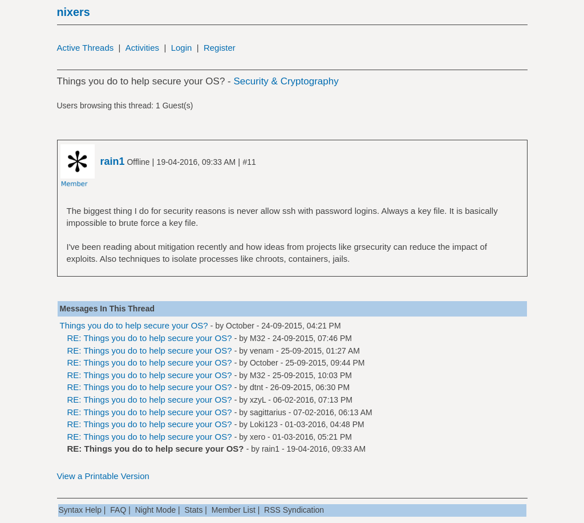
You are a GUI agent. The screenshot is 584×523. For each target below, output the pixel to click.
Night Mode (155, 509)
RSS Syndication (294, 509)
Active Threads (85, 47)
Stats (194, 509)
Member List (234, 509)
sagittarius (268, 412)
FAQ (118, 509)
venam (262, 350)
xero (257, 436)
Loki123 (264, 424)
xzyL (258, 399)
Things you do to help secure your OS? (134, 325)
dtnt (256, 387)
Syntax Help (80, 509)
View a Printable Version (103, 476)
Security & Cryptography (285, 81)
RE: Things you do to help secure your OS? (149, 338)
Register (220, 47)
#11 (249, 162)
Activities (142, 47)
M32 (257, 338)
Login (181, 47)
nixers (73, 12)
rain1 (270, 448)
